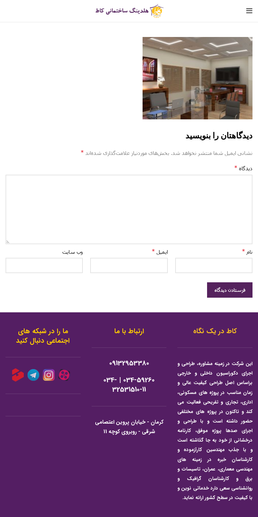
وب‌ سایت (72, 252)
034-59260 (139, 380)
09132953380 (129, 363)
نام (247, 251)
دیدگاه (243, 167)
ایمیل (160, 251)
